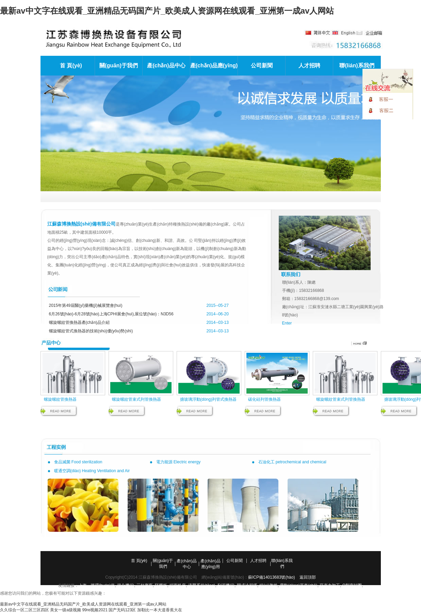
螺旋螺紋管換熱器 (60, 399)
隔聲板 (161, 585)
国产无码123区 (122, 610)
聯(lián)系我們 (356, 65)
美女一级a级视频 (65, 610)
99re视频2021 (95, 610)
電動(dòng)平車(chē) (298, 585)
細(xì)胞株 (268, 585)
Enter (287, 323)
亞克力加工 (330, 585)
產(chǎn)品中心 (166, 65)
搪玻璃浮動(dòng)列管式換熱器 (208, 399)
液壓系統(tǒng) (201, 585)
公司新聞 (262, 65)
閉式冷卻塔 (247, 585)
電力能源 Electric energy (178, 462)
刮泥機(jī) (225, 585)
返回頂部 (307, 577)
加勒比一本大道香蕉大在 (159, 610)
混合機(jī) (125, 585)
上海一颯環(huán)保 (97, 585)
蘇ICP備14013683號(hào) (271, 577)
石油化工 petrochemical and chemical (292, 462)
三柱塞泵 (144, 585)
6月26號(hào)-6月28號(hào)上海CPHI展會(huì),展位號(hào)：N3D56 (111, 314)
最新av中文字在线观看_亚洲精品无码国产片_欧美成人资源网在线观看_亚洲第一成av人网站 (167, 10)
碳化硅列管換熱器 (264, 399)
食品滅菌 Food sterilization (78, 462)
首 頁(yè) (71, 65)
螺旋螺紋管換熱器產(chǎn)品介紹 (79, 322)
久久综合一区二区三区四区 (24, 610)
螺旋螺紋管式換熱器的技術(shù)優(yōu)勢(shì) (91, 331)
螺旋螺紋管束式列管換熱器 (136, 399)
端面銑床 (177, 585)
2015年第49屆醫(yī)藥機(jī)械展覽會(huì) (86, 305)
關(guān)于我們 (118, 65)
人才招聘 (309, 65)
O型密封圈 (352, 585)
